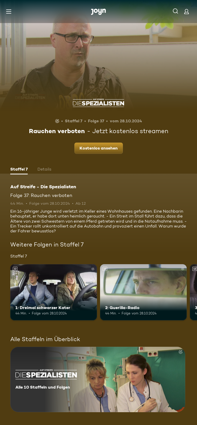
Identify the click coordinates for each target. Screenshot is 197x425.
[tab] (19, 169)
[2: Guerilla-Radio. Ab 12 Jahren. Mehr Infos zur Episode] (143, 292)
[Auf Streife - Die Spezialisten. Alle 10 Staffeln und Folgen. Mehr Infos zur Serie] (97, 379)
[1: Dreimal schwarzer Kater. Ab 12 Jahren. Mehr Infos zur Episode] (53, 292)
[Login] (186, 11)
